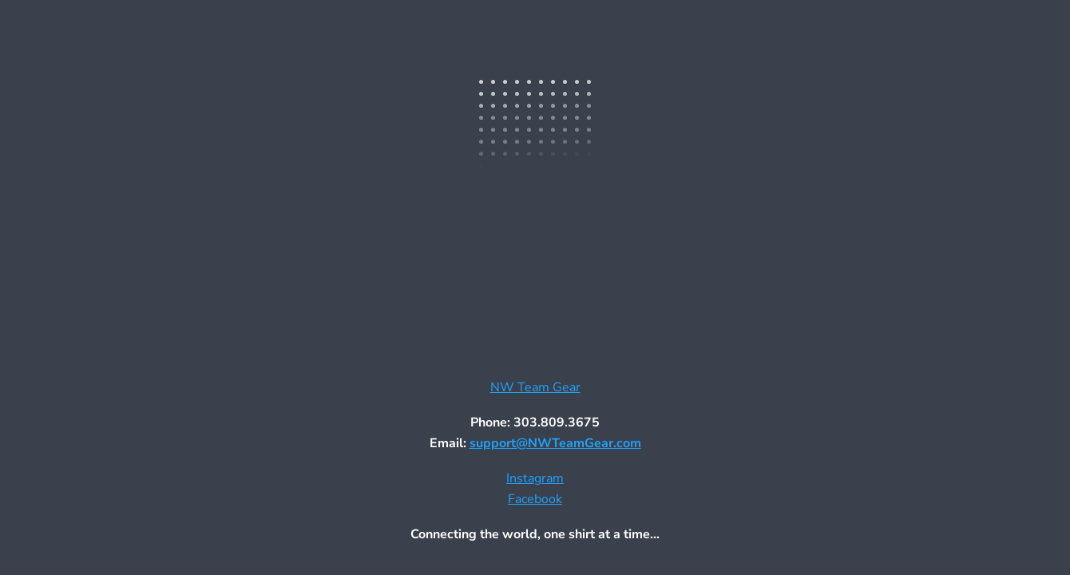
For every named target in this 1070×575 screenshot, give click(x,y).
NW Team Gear (535, 387)
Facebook (535, 499)
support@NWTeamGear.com (555, 443)
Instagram (535, 478)
